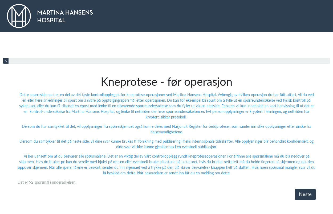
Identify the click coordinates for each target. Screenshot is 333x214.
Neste (305, 194)
